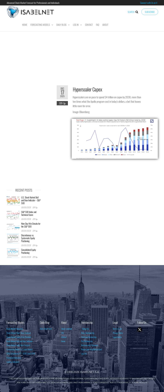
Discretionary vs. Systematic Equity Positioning (28, 238)
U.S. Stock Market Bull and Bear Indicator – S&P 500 (31, 200)
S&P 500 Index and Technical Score (28, 213)
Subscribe (150, 12)
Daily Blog (61, 24)
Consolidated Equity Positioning (28, 251)
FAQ (97, 24)
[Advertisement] (82, 56)
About (105, 24)
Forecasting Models (40, 24)
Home (24, 24)
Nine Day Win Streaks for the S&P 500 (30, 225)
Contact (89, 24)
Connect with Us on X (148, 2)
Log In (76, 24)
